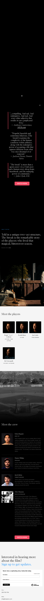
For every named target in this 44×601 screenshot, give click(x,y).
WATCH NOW (22, 183)
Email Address (6, 579)
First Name (5, 574)
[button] (2, 281)
